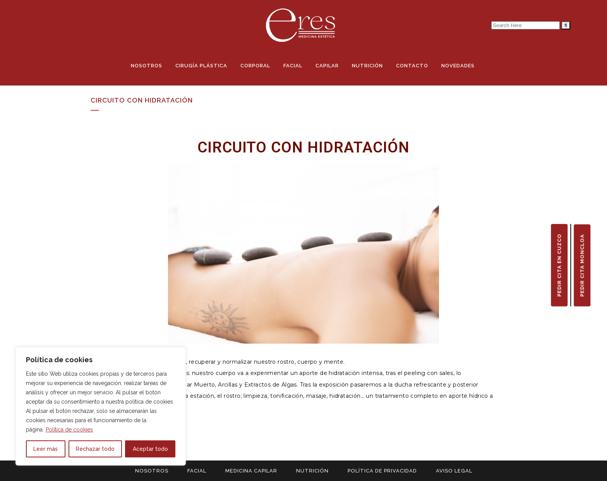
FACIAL (196, 471)
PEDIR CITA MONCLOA (582, 265)
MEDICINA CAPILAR (251, 471)
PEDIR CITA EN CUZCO (559, 264)
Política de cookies (69, 429)
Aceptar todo (150, 449)
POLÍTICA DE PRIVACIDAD (382, 471)
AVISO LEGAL (454, 471)
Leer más (45, 449)
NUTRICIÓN (312, 471)
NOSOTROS (151, 471)
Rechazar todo (95, 449)
